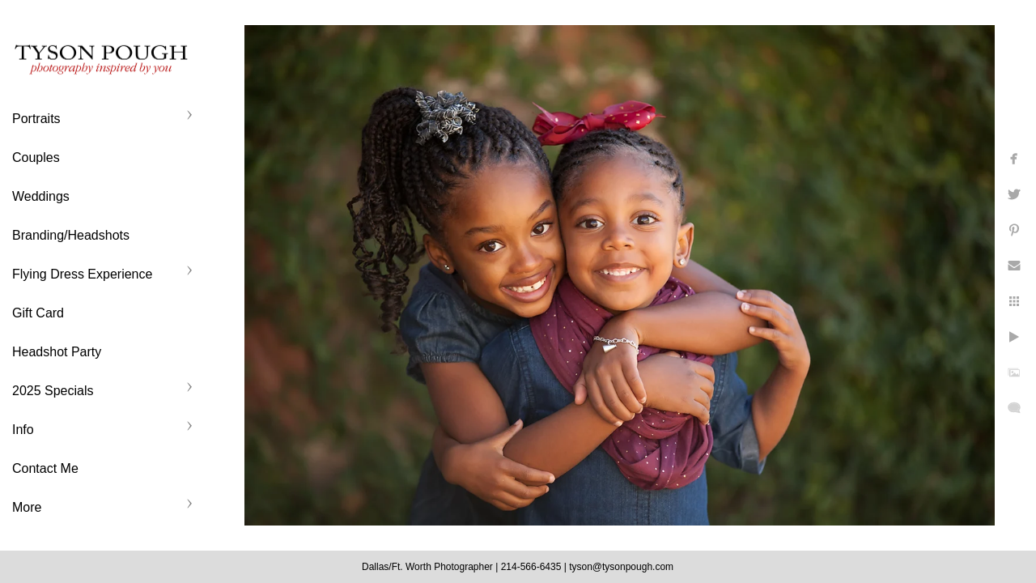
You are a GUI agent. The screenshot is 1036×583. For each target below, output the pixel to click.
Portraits (36, 119)
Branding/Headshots (71, 235)
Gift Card (38, 313)
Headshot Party (56, 352)
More (26, 507)
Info (23, 429)
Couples (36, 157)
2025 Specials (53, 391)
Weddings (41, 196)
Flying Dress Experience (82, 274)
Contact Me (45, 468)
